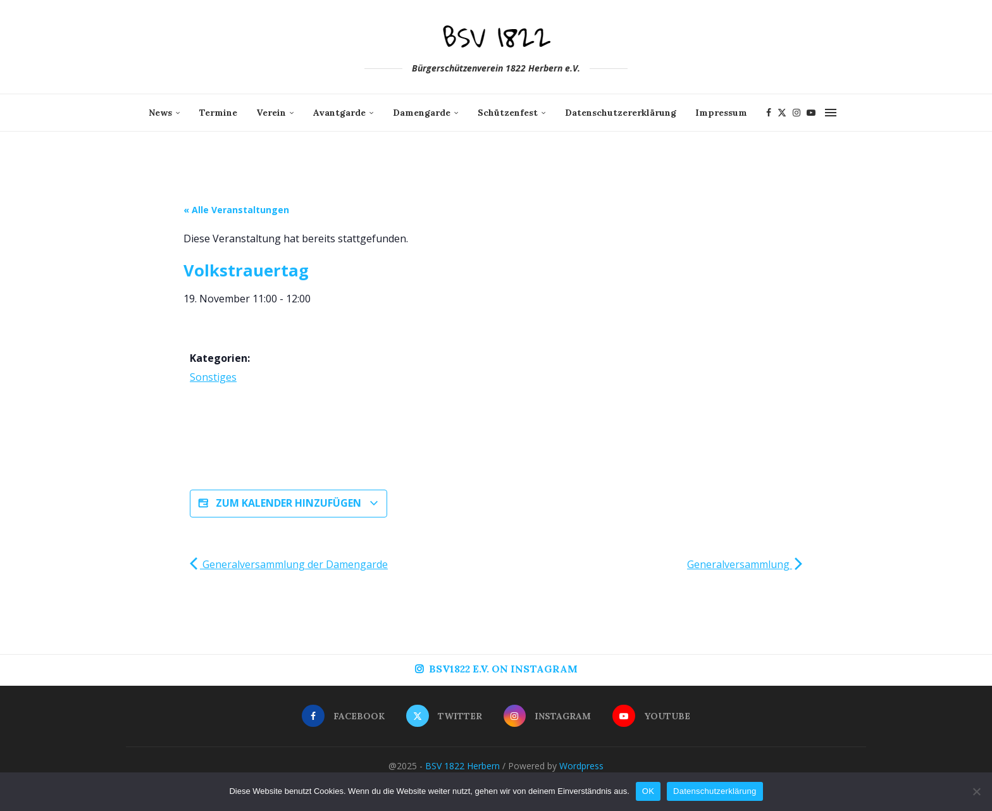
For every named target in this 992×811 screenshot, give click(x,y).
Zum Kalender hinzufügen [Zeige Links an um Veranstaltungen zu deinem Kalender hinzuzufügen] (288, 503)
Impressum (721, 112)
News (160, 112)
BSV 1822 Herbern (462, 766)
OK (648, 791)
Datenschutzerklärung (714, 791)
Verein (271, 112)
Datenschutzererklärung (620, 112)
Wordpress (581, 766)
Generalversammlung (744, 564)
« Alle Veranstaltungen (236, 210)
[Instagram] (796, 112)
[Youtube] (811, 112)
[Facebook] (768, 112)
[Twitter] (782, 112)
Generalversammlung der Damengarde (289, 564)
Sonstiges (213, 377)
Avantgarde (339, 112)
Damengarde (421, 112)
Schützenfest (508, 112)
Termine (218, 112)
